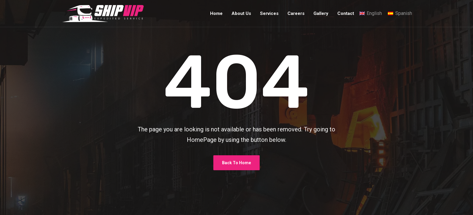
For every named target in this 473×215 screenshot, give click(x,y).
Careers (295, 13)
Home (216, 13)
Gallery (320, 13)
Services (269, 13)
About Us (241, 13)
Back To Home (236, 162)
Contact (345, 13)
